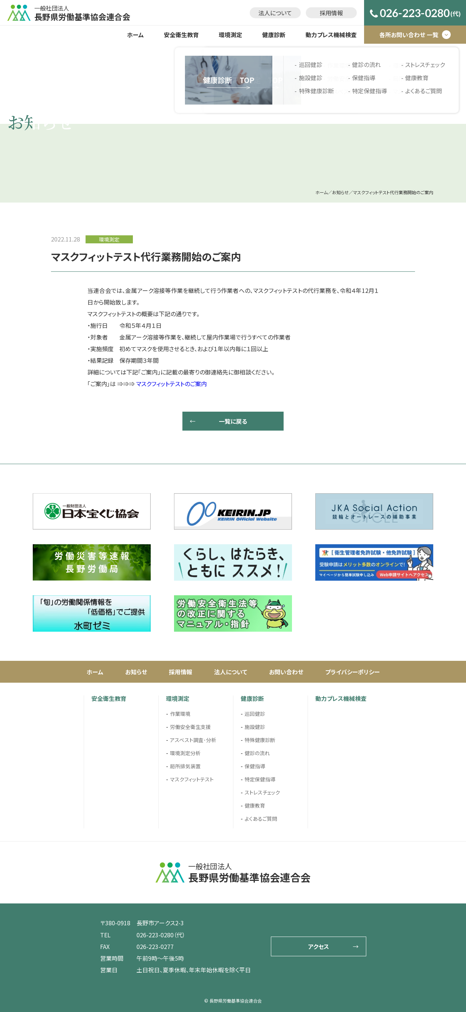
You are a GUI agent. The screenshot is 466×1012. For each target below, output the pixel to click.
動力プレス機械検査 (331, 34)
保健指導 (255, 766)
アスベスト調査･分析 (193, 740)
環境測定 (230, 34)
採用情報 (331, 12)
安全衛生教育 (181, 34)
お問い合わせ (286, 671)
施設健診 (255, 726)
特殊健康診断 (260, 740)
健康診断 (273, 34)
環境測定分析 (185, 753)
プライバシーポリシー (352, 671)
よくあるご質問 (261, 818)
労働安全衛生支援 (190, 726)
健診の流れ (257, 753)
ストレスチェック (262, 792)
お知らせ (136, 671)
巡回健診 (255, 713)
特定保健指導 (260, 779)
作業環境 (180, 713)
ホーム (135, 34)
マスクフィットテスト (192, 779)
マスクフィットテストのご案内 (171, 383)
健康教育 (255, 805)
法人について (275, 12)
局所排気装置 (185, 766)
